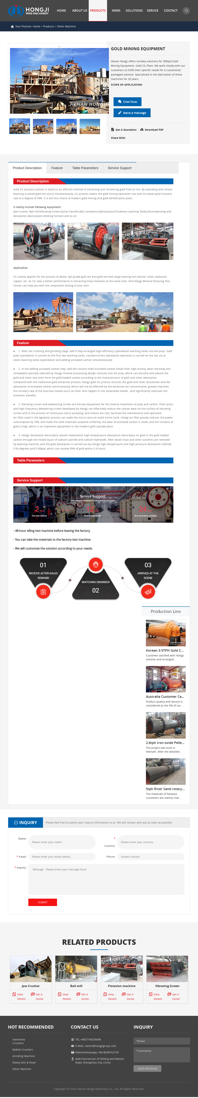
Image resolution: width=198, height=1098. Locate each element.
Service (152, 10)
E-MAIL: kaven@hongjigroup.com (95, 1047)
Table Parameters (85, 168)
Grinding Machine (23, 1057)
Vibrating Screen (167, 987)
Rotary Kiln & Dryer (24, 1063)
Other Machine (66, 26)
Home (61, 10)
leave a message (132, 112)
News (116, 10)
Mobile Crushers (22, 1050)
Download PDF (152, 130)
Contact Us (171, 21)
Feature (57, 168)
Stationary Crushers (18, 1042)
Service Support (120, 168)
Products (98, 10)
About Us (79, 10)
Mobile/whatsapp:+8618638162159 (97, 1053)
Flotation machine (121, 987)
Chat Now (127, 101)
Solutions (134, 10)
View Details (19, 997)
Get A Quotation (124, 130)
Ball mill (76, 987)
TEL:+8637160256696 (88, 1040)
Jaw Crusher (31, 987)
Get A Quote (37, 997)
